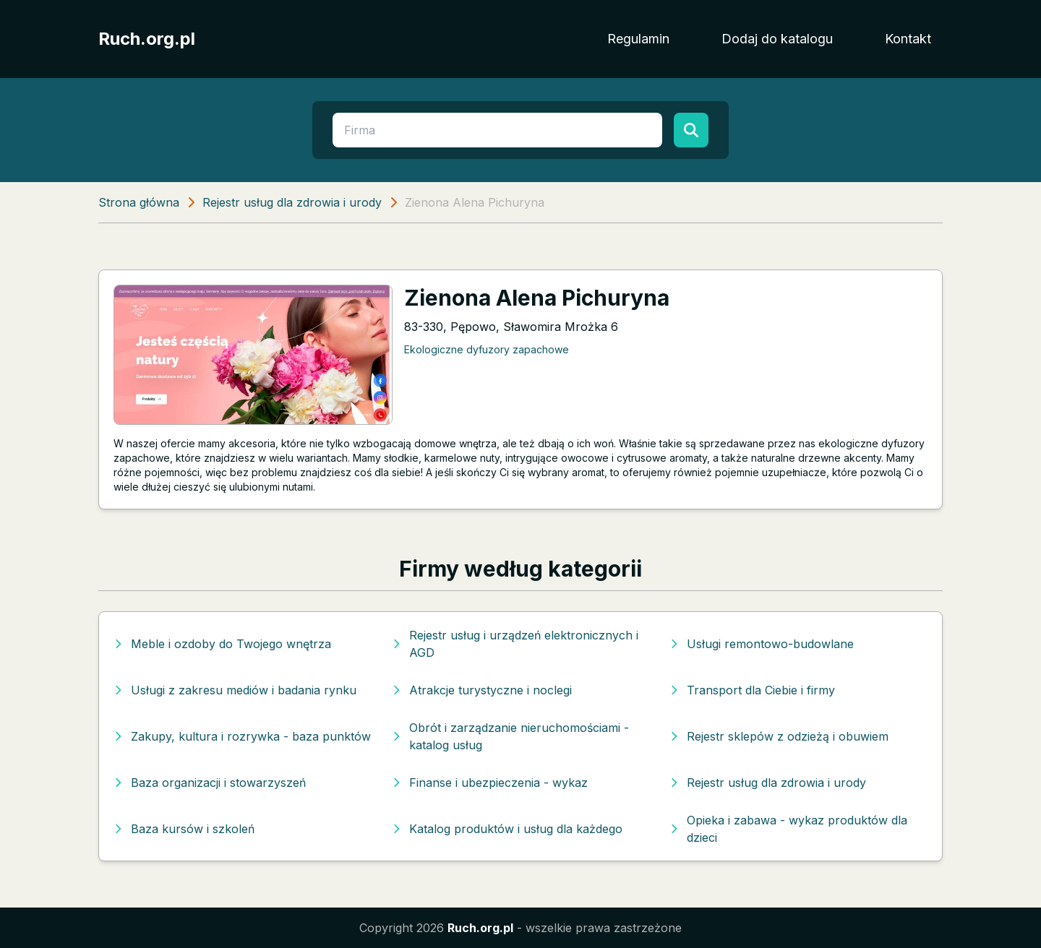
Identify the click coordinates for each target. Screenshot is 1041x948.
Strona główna (138, 202)
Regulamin (638, 38)
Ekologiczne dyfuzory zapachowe (486, 349)
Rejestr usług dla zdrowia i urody (292, 202)
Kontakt (908, 38)
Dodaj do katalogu (777, 38)
